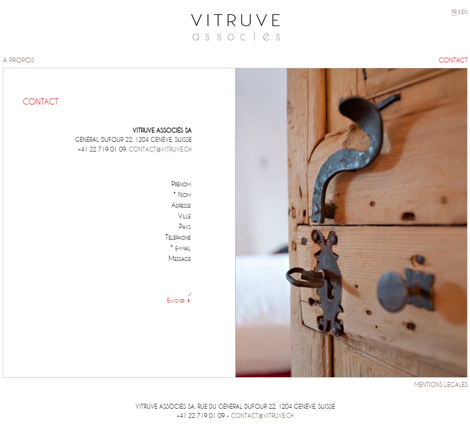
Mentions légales (441, 385)
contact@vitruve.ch (160, 149)
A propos (18, 60)
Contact (453, 60)
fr (454, 12)
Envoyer (175, 300)
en (464, 12)
